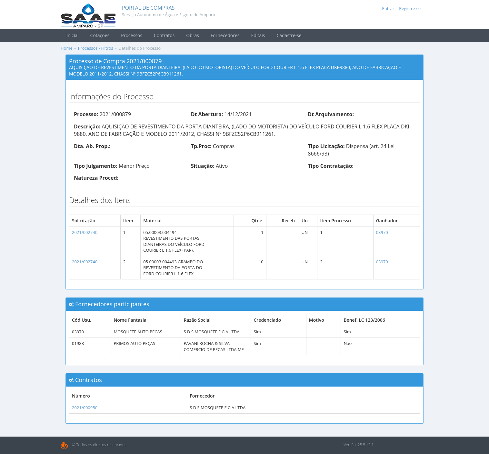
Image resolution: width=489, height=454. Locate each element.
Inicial (72, 35)
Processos (131, 35)
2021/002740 (84, 232)
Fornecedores (225, 35)
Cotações (100, 35)
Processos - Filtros (95, 48)
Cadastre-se (288, 35)
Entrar (388, 8)
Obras (192, 35)
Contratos (164, 35)
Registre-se (410, 8)
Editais (258, 35)
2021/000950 (84, 407)
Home (67, 48)
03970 (382, 232)
